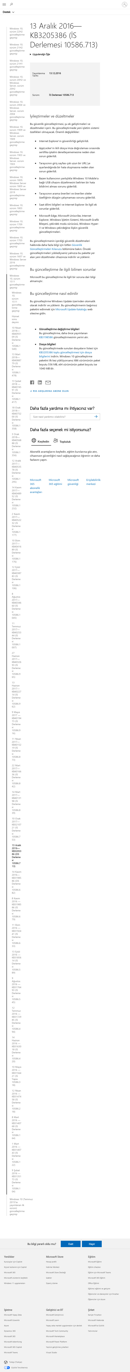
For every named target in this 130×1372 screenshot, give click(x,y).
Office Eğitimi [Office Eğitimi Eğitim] (93, 1283)
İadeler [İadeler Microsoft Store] (49, 1278)
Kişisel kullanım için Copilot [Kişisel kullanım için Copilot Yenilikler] (15, 1267)
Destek (7, 12)
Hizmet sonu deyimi (15, 319)
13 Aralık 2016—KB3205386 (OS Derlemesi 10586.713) (16, 856)
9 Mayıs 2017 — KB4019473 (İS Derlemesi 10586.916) (16, 723)
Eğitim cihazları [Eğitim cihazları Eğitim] (94, 1267)
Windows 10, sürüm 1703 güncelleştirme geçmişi (17, 242)
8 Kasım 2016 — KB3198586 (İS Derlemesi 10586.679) (16, 909)
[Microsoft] (65, 3)
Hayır (92, 1244)
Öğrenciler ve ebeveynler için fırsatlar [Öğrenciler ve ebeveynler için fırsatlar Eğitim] (103, 1294)
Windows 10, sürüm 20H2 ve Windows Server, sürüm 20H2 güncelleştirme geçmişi (18, 85)
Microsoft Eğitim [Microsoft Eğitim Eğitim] (95, 1261)
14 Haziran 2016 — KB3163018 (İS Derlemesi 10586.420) (16, 1049)
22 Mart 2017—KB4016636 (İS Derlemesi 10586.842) (16, 776)
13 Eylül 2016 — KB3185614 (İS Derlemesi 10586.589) (16, 962)
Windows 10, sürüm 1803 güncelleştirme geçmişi (17, 210)
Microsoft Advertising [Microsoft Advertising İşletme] (13, 1341)
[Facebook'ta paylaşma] (32, 382)
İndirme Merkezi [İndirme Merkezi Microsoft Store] (52, 1267)
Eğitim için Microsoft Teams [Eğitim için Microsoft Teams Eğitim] (99, 1272)
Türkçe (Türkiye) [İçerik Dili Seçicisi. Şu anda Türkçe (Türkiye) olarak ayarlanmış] (15, 1362)
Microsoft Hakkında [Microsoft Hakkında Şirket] (96, 1320)
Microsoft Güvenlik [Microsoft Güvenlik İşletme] (11, 1320)
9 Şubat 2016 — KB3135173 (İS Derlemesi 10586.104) (16, 1181)
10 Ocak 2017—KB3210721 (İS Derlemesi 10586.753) (16, 829)
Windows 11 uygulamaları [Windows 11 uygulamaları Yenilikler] (14, 1283)
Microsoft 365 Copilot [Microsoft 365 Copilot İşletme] (13, 1347)
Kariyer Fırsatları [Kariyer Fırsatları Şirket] (95, 1315)
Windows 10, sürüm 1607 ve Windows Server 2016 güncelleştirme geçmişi (18, 261)
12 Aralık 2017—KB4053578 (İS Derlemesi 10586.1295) (16, 471)
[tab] (41, 441)
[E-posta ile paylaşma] (46, 382)
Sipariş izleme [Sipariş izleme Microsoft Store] (52, 1283)
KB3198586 (46, 337)
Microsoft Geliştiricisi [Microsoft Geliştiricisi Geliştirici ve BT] (55, 1315)
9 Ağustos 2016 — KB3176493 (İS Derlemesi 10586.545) (16, 990)
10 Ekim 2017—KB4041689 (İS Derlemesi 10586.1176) (16, 551)
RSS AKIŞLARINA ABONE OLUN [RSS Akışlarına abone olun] (51, 390)
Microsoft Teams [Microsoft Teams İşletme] (11, 1352)
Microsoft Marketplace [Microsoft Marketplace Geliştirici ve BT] (55, 1336)
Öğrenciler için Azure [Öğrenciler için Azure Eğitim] (96, 1299)
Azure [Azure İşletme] (6, 1325)
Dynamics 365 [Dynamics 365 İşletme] (10, 1331)
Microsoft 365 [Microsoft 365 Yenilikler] (9, 1272)
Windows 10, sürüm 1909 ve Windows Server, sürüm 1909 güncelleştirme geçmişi (17, 135)
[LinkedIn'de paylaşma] (38, 382)
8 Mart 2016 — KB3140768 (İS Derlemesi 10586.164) (16, 1128)
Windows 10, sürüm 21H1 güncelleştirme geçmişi (17, 65)
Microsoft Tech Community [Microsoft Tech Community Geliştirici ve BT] (57, 1331)
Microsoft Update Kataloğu (71, 309)
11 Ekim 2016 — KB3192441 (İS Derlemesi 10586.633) (16, 935)
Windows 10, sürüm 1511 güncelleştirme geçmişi (15, 281)
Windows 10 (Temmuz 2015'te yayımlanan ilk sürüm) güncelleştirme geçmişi (18, 1207)
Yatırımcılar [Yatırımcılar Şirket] (93, 1331)
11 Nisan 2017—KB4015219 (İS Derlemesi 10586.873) (16, 749)
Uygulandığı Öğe (41, 54)
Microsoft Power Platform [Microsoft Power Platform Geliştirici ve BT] (56, 1341)
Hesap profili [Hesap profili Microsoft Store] (51, 1261)
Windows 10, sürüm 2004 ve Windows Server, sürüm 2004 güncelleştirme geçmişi (17, 110)
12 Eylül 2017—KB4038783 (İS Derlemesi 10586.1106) (16, 578)
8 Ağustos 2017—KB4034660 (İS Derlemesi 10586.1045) (16, 605)
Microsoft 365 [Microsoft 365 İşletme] (9, 1336)
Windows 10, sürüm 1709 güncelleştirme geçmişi (17, 226)
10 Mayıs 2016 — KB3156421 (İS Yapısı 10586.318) (16, 1075)
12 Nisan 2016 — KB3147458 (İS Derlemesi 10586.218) (16, 1101)
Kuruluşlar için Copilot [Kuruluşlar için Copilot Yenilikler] (13, 1261)
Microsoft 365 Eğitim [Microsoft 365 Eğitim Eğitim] (96, 1278)
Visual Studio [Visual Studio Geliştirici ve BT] (51, 1352)
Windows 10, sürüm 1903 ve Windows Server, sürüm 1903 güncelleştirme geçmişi (17, 161)
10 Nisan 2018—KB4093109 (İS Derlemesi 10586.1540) (16, 338)
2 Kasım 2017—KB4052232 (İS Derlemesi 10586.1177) (16, 524)
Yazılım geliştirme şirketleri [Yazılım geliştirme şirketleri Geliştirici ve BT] (57, 1347)
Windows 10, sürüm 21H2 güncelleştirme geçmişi (17, 49)
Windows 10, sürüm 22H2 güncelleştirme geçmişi (17, 33)
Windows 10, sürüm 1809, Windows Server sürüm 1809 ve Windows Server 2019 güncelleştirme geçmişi (18, 188)
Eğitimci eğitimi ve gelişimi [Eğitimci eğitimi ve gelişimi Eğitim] (99, 1288)
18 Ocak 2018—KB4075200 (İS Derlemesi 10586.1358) (16, 418)
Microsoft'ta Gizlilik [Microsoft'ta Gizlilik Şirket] (96, 1325)
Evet (70, 1244)
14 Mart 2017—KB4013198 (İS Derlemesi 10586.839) (16, 802)
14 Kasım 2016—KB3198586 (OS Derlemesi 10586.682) (16, 882)
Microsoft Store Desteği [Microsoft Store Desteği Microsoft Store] (56, 1272)
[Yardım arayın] (12, 4)
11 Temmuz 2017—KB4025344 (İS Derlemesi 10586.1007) (16, 635)
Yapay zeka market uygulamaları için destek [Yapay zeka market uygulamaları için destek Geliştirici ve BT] (64, 1325)
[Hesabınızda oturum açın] (125, 5)
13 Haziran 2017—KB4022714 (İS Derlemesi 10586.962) (16, 694)
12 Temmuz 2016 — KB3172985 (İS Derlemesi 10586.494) (16, 1019)
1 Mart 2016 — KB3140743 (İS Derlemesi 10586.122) (16, 1154)
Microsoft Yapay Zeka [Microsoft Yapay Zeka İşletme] (13, 1315)
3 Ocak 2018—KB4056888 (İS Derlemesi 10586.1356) (16, 445)
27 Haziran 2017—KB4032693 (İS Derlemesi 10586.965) (16, 665)
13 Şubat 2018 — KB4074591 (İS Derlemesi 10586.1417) (16, 392)
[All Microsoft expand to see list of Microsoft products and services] (4, 5)
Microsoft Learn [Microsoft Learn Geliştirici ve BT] (52, 1320)
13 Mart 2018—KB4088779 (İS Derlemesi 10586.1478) (16, 365)
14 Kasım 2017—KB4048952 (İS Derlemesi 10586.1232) (16, 498)
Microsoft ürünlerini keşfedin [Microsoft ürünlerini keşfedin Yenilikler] (16, 1278)
